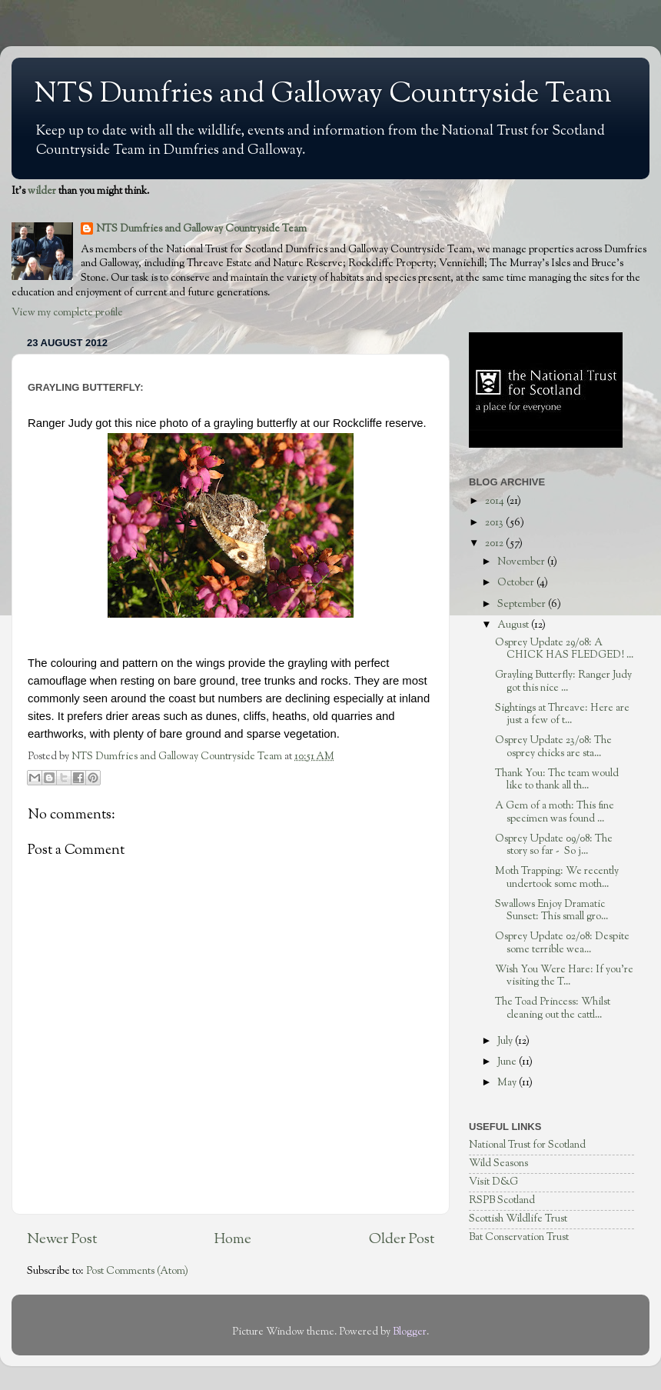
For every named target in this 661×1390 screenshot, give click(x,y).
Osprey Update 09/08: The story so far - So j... (554, 845)
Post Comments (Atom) (137, 1271)
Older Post (401, 1239)
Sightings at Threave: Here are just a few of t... (562, 714)
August (514, 625)
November (522, 562)
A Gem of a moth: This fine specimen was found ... (554, 811)
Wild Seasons (498, 1163)
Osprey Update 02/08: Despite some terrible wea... (562, 942)
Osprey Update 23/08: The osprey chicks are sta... (553, 746)
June (508, 1062)
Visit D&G (493, 1182)
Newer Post (62, 1239)
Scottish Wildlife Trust (518, 1219)
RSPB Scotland (502, 1200)
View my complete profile (67, 312)
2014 (496, 501)
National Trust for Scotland (527, 1145)
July (506, 1041)
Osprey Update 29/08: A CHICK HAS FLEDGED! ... (564, 648)
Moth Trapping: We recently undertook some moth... (557, 877)
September (522, 604)
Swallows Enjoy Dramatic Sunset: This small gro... (551, 910)
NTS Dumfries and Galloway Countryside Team (323, 95)
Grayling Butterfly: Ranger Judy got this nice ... (563, 681)
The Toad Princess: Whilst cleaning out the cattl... (552, 1008)
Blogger (410, 1332)
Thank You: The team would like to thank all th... (557, 779)
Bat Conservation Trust (519, 1237)
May (508, 1082)
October (516, 582)
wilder (42, 191)
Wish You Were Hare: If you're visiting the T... (564, 975)
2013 (495, 522)
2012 (495, 543)
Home (232, 1239)
